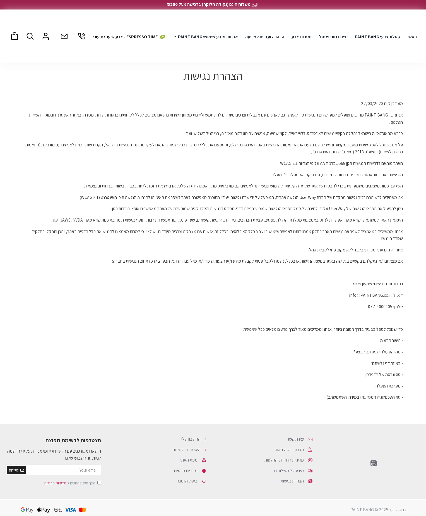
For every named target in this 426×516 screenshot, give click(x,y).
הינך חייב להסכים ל (72, 483)
